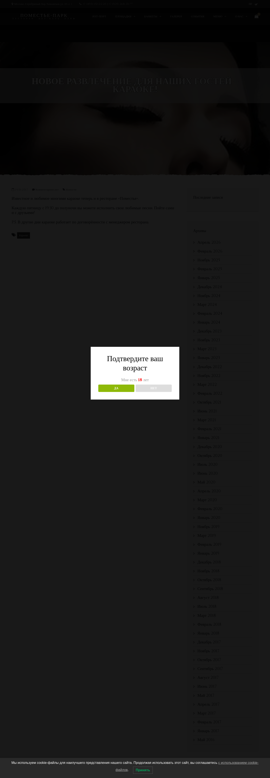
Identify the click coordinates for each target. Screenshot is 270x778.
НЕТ (153, 388)
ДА (116, 388)
